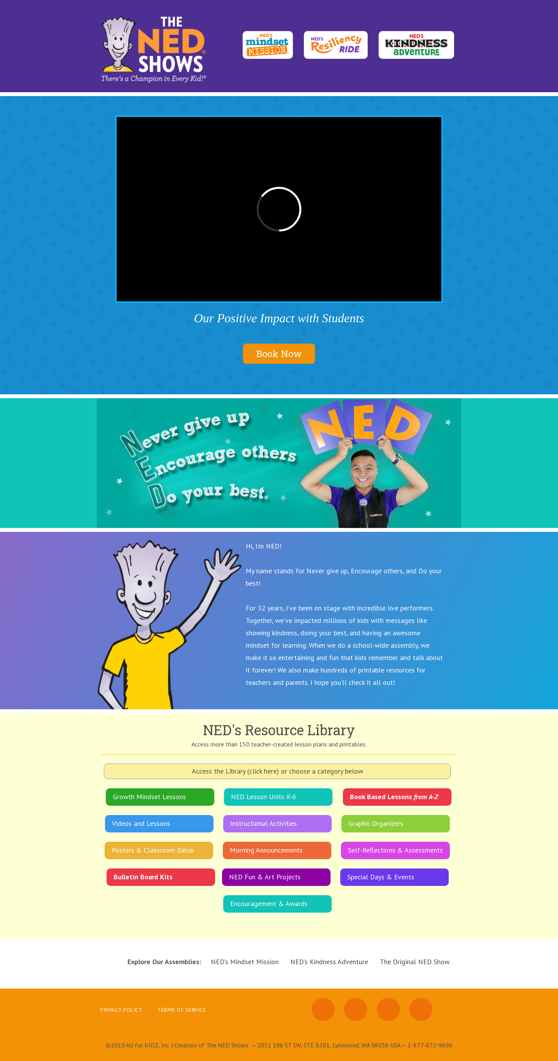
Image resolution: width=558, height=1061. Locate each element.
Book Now (279, 353)
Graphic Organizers (375, 823)
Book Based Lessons (394, 796)
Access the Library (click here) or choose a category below (277, 771)
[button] (445, 463)
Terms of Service (181, 1009)
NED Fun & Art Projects (265, 876)
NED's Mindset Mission (245, 961)
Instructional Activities (263, 823)
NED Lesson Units (263, 796)
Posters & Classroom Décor (153, 850)
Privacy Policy (121, 1009)
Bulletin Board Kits (143, 876)
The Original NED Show (415, 961)
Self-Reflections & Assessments (395, 850)
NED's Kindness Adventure (329, 961)
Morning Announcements (266, 850)
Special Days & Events (380, 876)
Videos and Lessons (141, 823)
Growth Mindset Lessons (149, 796)
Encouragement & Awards (269, 903)
